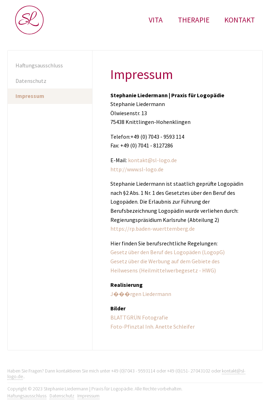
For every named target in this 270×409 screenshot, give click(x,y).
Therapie (194, 20)
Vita (156, 20)
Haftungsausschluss (39, 65)
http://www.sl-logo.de (136, 169)
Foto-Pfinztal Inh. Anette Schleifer (152, 326)
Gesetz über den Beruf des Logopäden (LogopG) (167, 252)
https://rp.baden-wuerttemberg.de (152, 228)
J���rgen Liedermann (140, 293)
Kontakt (239, 20)
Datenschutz (30, 80)
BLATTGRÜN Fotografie (139, 317)
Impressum (29, 95)
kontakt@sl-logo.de (152, 160)
